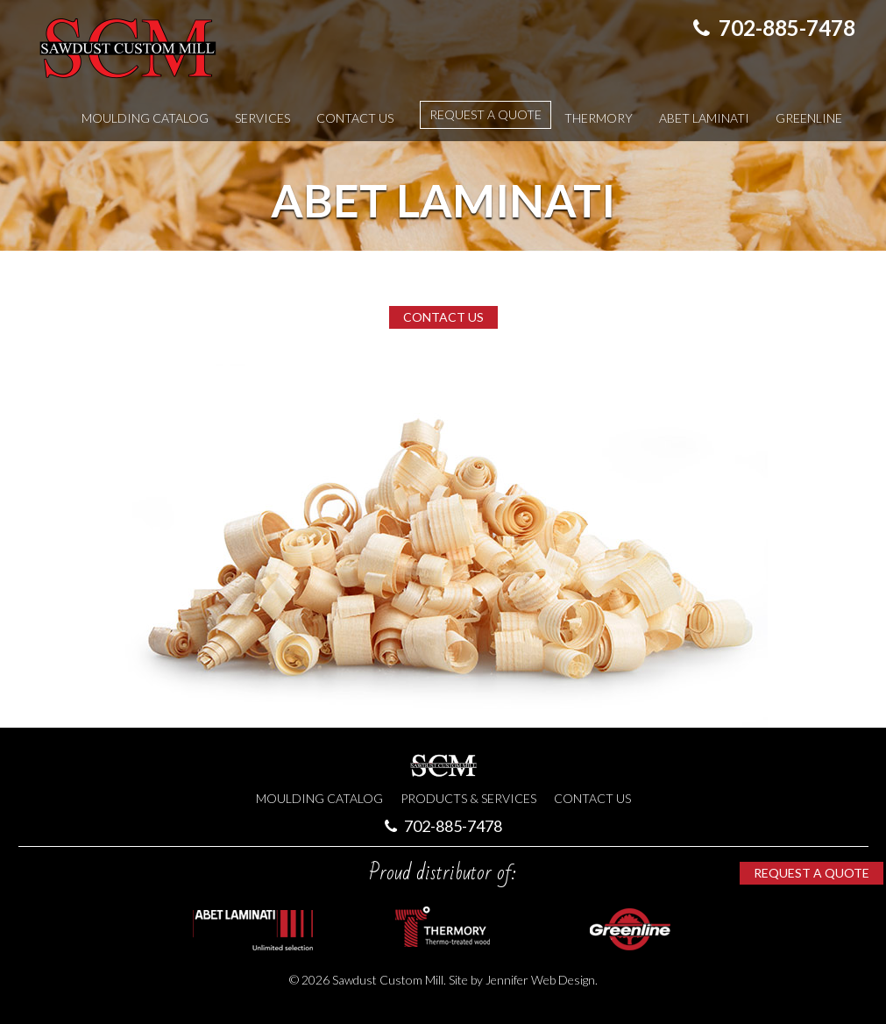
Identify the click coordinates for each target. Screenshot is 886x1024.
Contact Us (354, 117)
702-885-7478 (774, 27)
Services (262, 117)
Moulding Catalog (145, 117)
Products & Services (468, 798)
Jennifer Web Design (540, 979)
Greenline (809, 117)
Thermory (598, 117)
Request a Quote (485, 114)
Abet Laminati (704, 117)
